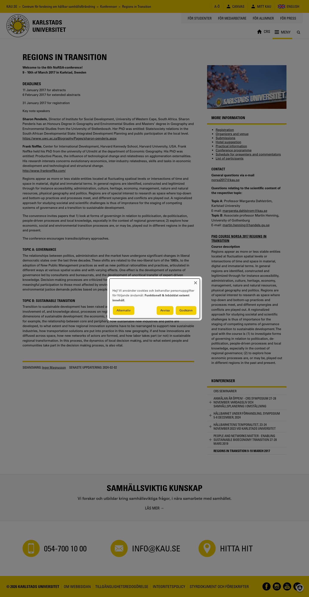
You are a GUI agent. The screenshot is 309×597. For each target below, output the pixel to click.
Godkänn (186, 310)
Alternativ (124, 310)
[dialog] (154, 298)
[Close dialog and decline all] (195, 281)
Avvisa (165, 310)
